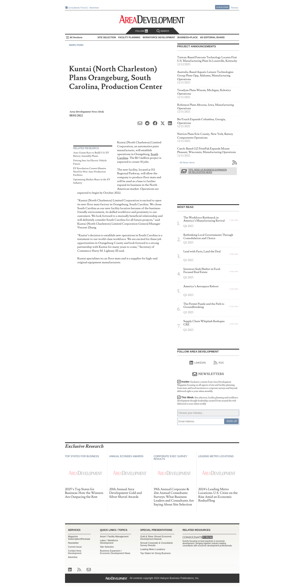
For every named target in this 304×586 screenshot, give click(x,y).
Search (163, 31)
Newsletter (73, 543)
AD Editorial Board (212, 37)
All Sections (76, 37)
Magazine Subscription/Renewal (79, 537)
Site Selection (107, 547)
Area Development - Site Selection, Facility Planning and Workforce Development (152, 19)
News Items (76, 45)
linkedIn (197, 363)
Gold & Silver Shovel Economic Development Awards (156, 537)
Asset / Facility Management (114, 536)
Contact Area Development (75, 551)
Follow (141, 31)
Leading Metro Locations (152, 549)
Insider (207, 386)
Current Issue (75, 547)
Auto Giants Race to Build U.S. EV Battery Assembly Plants (91, 154)
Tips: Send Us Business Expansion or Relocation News (207, 171)
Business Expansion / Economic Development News (115, 551)
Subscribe (222, 7)
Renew (234, 7)
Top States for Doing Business (155, 553)
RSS (219, 363)
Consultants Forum (77, 7)
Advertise (94, 7)
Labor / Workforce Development (109, 541)
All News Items (187, 162)
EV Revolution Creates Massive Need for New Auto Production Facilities (89, 171)
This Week (207, 400)
